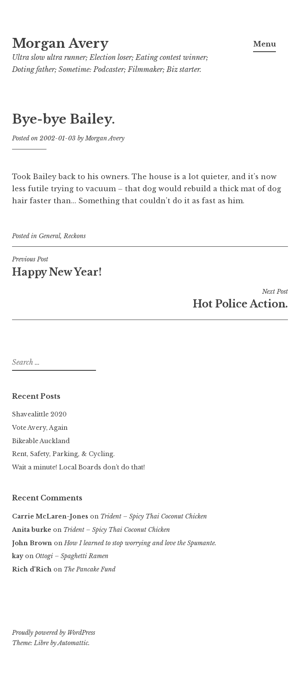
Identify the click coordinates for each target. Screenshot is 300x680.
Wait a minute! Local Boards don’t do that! (78, 467)
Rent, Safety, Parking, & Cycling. (63, 454)
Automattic (73, 643)
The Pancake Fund (89, 569)
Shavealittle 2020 (39, 414)
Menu (264, 44)
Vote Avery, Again (40, 428)
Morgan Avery (60, 43)
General (49, 236)
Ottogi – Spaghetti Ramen (71, 556)
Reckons (75, 236)
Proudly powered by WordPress (53, 633)
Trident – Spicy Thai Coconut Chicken (153, 516)
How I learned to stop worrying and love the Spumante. (140, 543)
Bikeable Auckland (41, 441)
